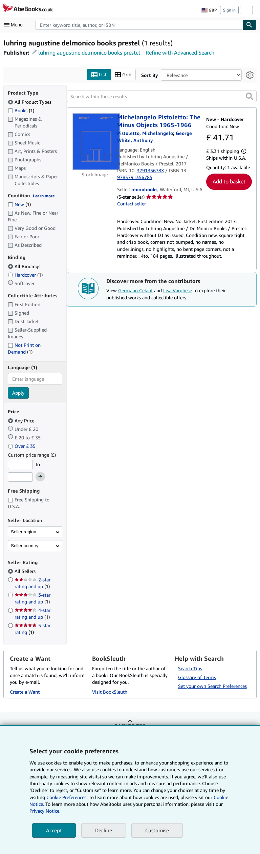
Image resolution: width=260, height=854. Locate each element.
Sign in (229, 10)
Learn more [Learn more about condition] (44, 195)
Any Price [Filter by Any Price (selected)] (22, 420)
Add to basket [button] (229, 181)
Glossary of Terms (197, 677)
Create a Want (25, 692)
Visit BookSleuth (109, 692)
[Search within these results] (162, 96)
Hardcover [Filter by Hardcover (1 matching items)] (25, 275)
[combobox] (139, 25)
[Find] (249, 25)
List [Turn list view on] (98, 75)
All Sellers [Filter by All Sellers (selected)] (26, 571)
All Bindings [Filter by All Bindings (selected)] (25, 266)
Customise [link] (157, 830)
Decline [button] (103, 830)
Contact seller (131, 203)
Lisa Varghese (177, 290)
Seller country (25, 545)
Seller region (23, 531)
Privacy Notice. (44, 811)
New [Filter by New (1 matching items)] (19, 204)
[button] (249, 96)
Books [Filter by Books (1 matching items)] (21, 110)
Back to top (130, 726)
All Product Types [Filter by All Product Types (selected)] (30, 102)
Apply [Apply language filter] (18, 393)
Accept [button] (54, 830)
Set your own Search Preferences (212, 686)
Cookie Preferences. (66, 797)
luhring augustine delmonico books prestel (89, 52)
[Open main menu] (15, 25)
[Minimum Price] (20, 464)
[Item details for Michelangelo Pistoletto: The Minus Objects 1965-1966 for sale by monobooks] (94, 141)
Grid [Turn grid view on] (123, 75)
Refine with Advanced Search (180, 52)
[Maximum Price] (20, 477)
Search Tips (190, 668)
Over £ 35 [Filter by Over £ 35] (22, 446)
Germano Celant (135, 290)
